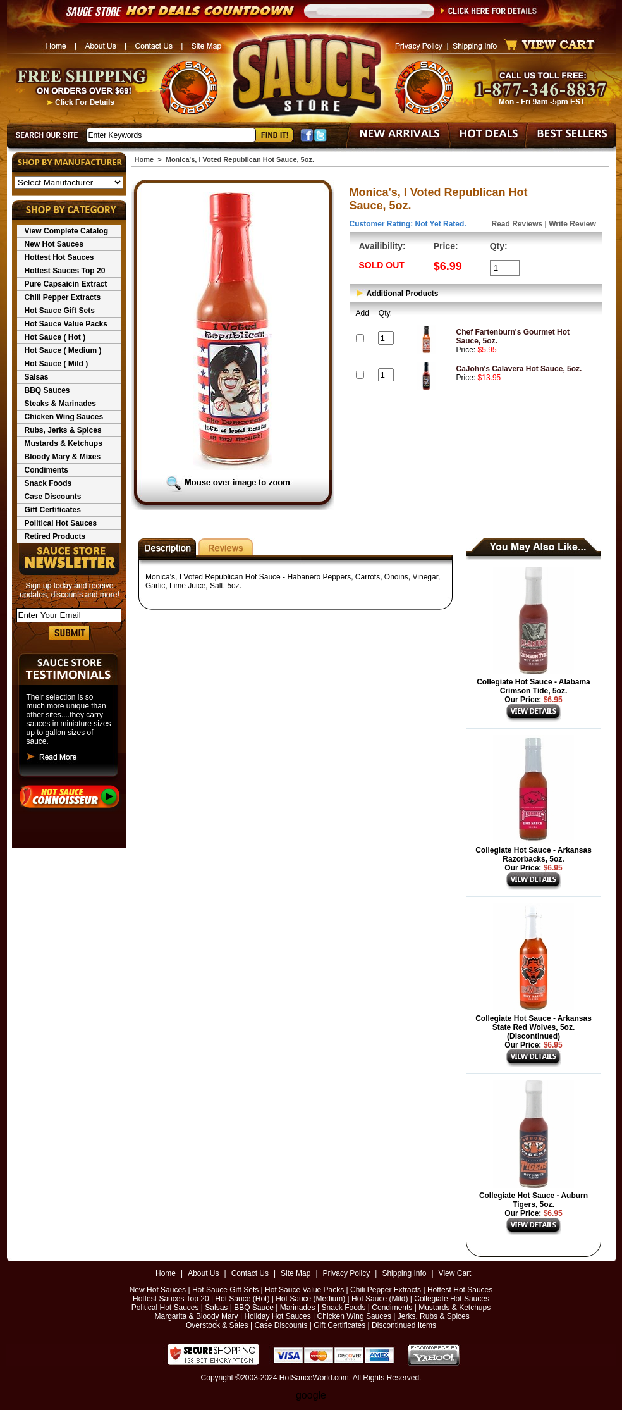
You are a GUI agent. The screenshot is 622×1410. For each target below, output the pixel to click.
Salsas (37, 377)
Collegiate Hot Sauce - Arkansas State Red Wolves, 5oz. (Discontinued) (533, 1027)
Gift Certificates (53, 509)
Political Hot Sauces (61, 523)
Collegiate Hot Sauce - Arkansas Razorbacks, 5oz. (533, 854)
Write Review (572, 224)
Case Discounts (53, 496)
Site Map (295, 1273)
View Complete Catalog (66, 230)
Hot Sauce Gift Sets (60, 310)
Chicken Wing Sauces (64, 416)
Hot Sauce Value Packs (66, 323)
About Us (203, 1273)
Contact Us (250, 1273)
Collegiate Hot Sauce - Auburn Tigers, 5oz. (533, 1200)
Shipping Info (404, 1273)
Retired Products (55, 536)
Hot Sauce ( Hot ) (55, 337)
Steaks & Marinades (60, 403)
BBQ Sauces (47, 390)
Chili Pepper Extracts (63, 297)
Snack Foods (48, 483)
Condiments (46, 470)
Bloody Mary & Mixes (63, 456)
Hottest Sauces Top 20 (65, 270)
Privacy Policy (346, 1273)
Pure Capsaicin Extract (66, 284)
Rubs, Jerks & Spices (63, 430)
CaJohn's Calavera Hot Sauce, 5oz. (519, 368)
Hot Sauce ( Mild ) (56, 363)
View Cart (455, 1273)
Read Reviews (517, 224)
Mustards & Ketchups (63, 443)
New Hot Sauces (54, 244)
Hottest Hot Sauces (59, 257)
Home (144, 159)
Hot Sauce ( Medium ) (63, 350)
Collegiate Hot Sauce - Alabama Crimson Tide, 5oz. (533, 686)
